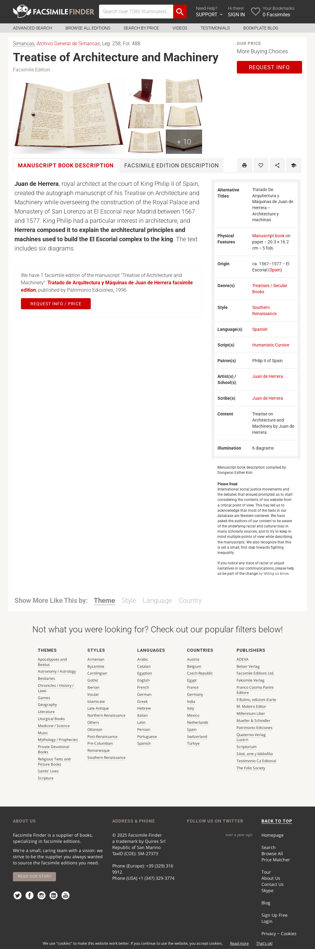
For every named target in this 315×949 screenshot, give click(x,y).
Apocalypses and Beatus (52, 662)
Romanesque (98, 750)
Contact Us (272, 884)
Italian (142, 715)
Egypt (192, 680)
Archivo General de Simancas (68, 43)
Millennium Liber (251, 713)
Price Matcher (275, 860)
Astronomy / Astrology (57, 671)
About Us (270, 878)
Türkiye (193, 743)
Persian (143, 729)
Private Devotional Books (53, 749)
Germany (195, 694)
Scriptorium (247, 746)
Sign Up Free (274, 915)
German (144, 694)
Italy (190, 708)
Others (93, 722)
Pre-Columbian (100, 743)
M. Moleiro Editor (251, 706)
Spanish (260, 329)
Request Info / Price (56, 303)
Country (190, 600)
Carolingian (97, 673)
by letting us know (274, 573)
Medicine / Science (54, 725)
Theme (104, 600)
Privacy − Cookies (279, 933)
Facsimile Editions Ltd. (255, 673)
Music (43, 732)
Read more (239, 943)
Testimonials (215, 28)
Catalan (143, 666)
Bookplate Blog (260, 28)
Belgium (194, 666)
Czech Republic (200, 673)
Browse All (272, 853)
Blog (265, 903)
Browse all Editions (88, 28)
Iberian (93, 687)
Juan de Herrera (267, 376)
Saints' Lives (48, 771)
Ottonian (94, 729)
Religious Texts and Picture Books (54, 761)
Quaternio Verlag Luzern (251, 737)
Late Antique (98, 708)
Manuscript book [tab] (66, 165)
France (193, 687)
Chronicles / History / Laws (56, 688)
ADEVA (243, 659)
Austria (193, 659)
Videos (180, 28)
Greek (142, 701)
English (143, 680)
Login (267, 921)
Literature (46, 711)
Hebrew (144, 708)
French (143, 687)
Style (129, 600)
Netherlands (197, 722)
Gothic (92, 680)
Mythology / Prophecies (58, 739)
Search (268, 847)
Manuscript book (268, 235)
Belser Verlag (248, 666)
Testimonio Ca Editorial (256, 760)
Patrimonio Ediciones (255, 727)
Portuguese (147, 736)
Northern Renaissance (106, 715)
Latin (141, 722)
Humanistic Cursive (270, 344)
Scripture (46, 778)
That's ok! (264, 943)
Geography (47, 704)
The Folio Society (251, 768)
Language (157, 600)
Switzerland (197, 736)
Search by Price (141, 28)
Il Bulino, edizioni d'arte (256, 699)
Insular (93, 694)
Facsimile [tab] (171, 165)
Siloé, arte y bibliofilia (255, 753)
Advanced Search (32, 28)
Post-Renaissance (102, 736)
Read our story (34, 876)
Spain (275, 269)
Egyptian (144, 673)
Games (44, 697)
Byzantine (95, 666)
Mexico (193, 715)
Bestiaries (46, 678)
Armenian (95, 659)
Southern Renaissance (106, 757)
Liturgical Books (51, 718)
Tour (266, 872)
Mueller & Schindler (253, 720)
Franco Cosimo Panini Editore (255, 690)
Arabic (142, 659)
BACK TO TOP (276, 821)
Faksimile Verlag (251, 680)
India (191, 701)
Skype (267, 890)
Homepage (272, 835)
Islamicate (96, 701)
